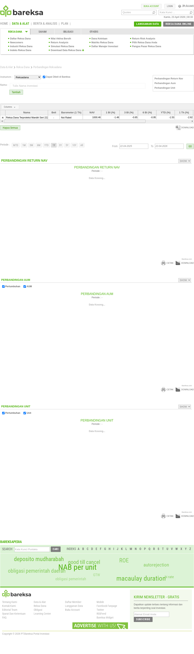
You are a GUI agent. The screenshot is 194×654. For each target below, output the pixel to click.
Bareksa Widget (105, 617)
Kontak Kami (9, 605)
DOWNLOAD (185, 127)
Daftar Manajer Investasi (104, 46)
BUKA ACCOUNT (151, 6)
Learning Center (42, 613)
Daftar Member (73, 602)
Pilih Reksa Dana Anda (144, 42)
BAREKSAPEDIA (11, 542)
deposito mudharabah (39, 559)
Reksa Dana (23, 67)
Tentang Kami (9, 602)
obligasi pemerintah (70, 579)
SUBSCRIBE (143, 619)
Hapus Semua (10, 127)
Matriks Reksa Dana (102, 42)
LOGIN (170, 6)
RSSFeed (101, 613)
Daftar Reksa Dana (20, 38)
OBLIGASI (68, 31)
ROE (124, 560)
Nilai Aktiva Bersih (61, 38)
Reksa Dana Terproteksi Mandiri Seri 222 (27, 117)
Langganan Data (74, 605)
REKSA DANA (15, 31)
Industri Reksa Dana (21, 46)
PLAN (64, 24)
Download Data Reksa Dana (66, 50)
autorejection (156, 564)
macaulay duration (141, 578)
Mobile (100, 602)
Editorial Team (9, 609)
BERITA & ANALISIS (45, 24)
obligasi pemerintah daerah (37, 571)
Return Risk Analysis (143, 38)
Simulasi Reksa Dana (62, 46)
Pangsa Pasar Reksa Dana (146, 46)
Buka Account (72, 609)
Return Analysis (59, 42)
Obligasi (38, 609)
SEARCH (7, 549)
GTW (96, 575)
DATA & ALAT (20, 24)
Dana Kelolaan (99, 38)
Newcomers (16, 42)
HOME (4, 24)
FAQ (4, 617)
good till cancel (84, 562)
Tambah (16, 92)
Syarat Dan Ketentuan (14, 613)
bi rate (169, 577)
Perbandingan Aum (165, 83)
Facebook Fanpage (107, 605)
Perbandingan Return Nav (169, 78)
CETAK (167, 263)
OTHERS (94, 31)
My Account (186, 5)
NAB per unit (77, 567)
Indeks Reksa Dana (20, 50)
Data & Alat (6, 67)
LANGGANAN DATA (147, 23)
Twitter (100, 609)
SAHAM (43, 31)
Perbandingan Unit (165, 88)
